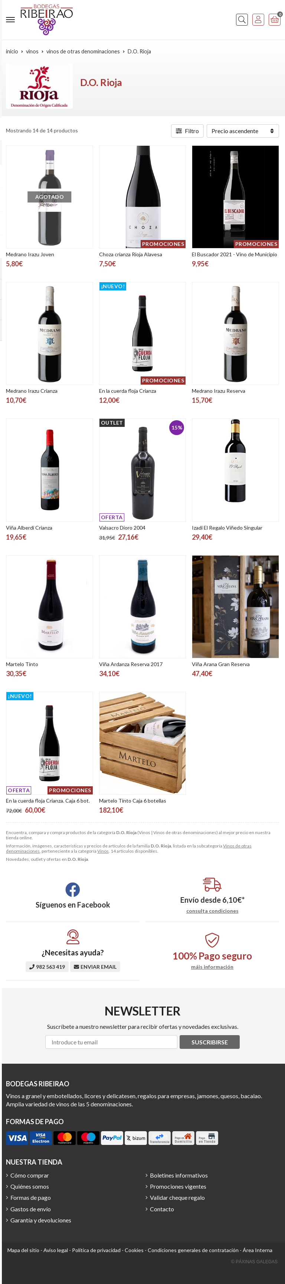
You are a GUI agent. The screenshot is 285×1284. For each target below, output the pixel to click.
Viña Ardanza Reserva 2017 (131, 664)
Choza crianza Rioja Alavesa (130, 254)
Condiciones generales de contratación (193, 1250)
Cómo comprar (29, 1175)
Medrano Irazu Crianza (32, 391)
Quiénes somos (29, 1186)
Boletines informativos (179, 1175)
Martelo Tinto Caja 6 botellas (132, 800)
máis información (212, 967)
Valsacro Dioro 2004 (122, 527)
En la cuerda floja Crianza (127, 391)
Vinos (103, 851)
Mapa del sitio (23, 1250)
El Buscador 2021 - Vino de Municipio (234, 254)
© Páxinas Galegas (254, 1261)
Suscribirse (209, 1042)
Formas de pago (30, 1197)
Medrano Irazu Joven (30, 254)
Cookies (134, 1250)
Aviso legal (55, 1250)
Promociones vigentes (178, 1186)
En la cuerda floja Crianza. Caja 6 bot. (48, 800)
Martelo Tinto (22, 664)
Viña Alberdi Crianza (29, 527)
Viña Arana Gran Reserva (221, 664)
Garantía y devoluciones (40, 1220)
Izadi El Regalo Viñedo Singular (227, 527)
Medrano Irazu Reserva (218, 391)
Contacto (162, 1208)
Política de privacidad (96, 1250)
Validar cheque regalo (177, 1197)
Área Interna (257, 1250)
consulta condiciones (212, 911)
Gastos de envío (30, 1208)
